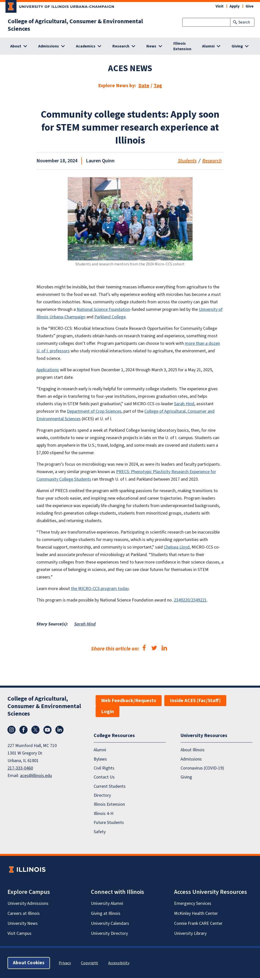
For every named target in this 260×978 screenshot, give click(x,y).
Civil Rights (104, 768)
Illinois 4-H (103, 813)
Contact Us (104, 777)
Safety (100, 832)
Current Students (110, 786)
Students (187, 160)
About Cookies (28, 963)
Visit (220, 6)
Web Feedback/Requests (128, 700)
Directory (102, 795)
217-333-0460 (20, 768)
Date (143, 85)
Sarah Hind (85, 624)
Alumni (100, 750)
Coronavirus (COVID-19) (202, 768)
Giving (186, 777)
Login (107, 711)
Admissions (191, 759)
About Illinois (193, 750)
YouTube (47, 729)
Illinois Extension (182, 46)
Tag (158, 85)
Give (250, 6)
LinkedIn (59, 729)
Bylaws (100, 759)
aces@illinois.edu (36, 776)
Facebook (23, 729)
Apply (235, 6)
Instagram (11, 729)
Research (212, 160)
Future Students (109, 822)
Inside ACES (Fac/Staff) (195, 700)
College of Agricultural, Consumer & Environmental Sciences (75, 25)
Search (244, 22)
